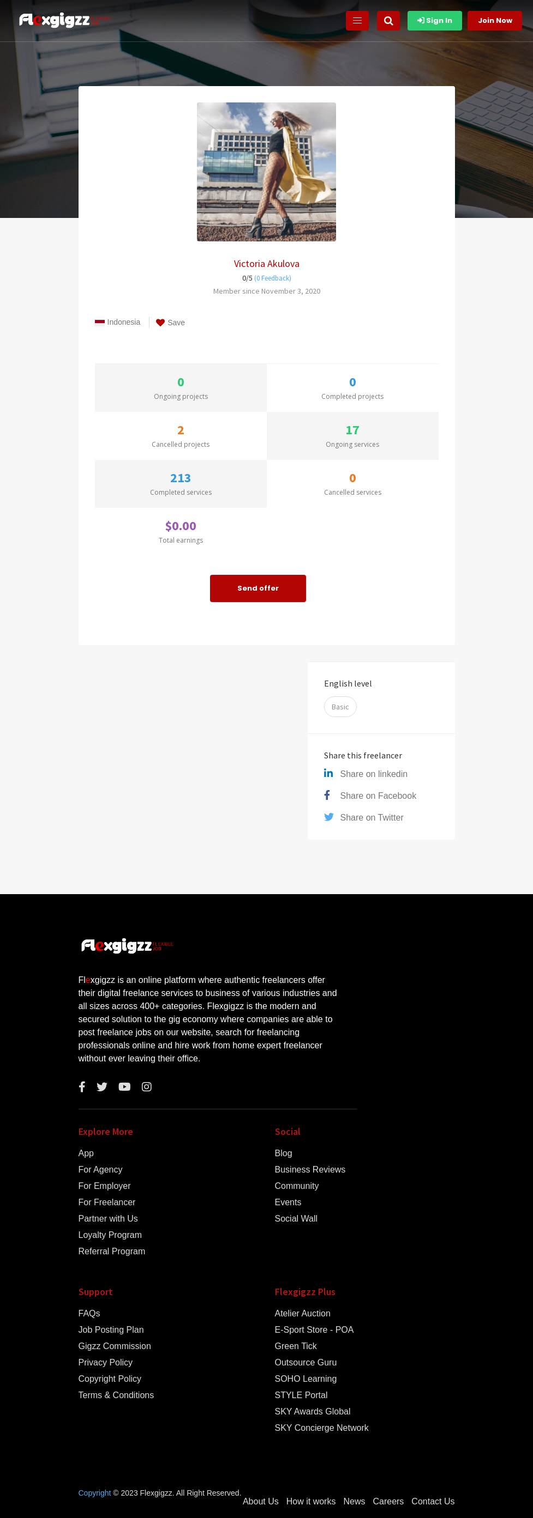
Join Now (495, 20)
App (86, 1153)
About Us (261, 1501)
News (354, 1501)
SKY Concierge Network (322, 1428)
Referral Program (112, 1251)
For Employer (105, 1186)
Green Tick (296, 1346)
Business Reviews (310, 1169)
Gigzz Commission (115, 1346)
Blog (283, 1153)
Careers (388, 1501)
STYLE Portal (301, 1395)
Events (288, 1202)
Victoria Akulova (267, 263)
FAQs (89, 1313)
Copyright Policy (110, 1379)
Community (297, 1186)
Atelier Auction (303, 1313)
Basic (340, 707)
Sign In (434, 20)
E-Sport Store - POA (314, 1330)
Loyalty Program (110, 1235)
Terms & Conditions (116, 1395)
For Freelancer (107, 1202)
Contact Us (432, 1501)
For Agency (101, 1169)
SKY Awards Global (313, 1411)
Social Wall (296, 1219)
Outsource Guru (306, 1362)
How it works (311, 1501)
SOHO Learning (306, 1379)
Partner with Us (108, 1219)
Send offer (258, 588)
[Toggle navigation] (357, 21)
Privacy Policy (106, 1362)
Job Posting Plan (111, 1330)
